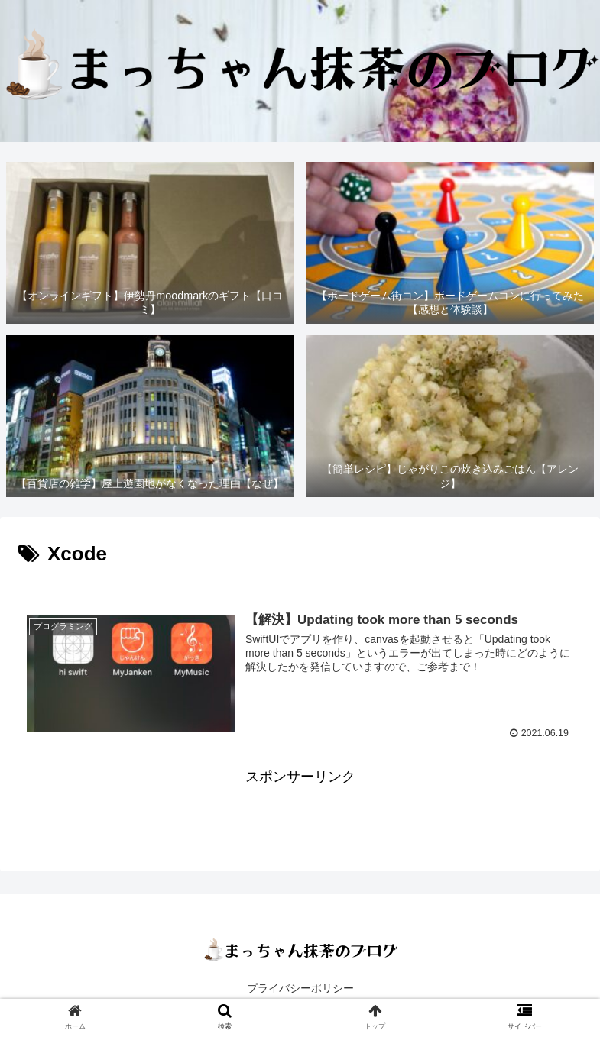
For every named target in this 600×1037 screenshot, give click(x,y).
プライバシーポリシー (300, 988)
